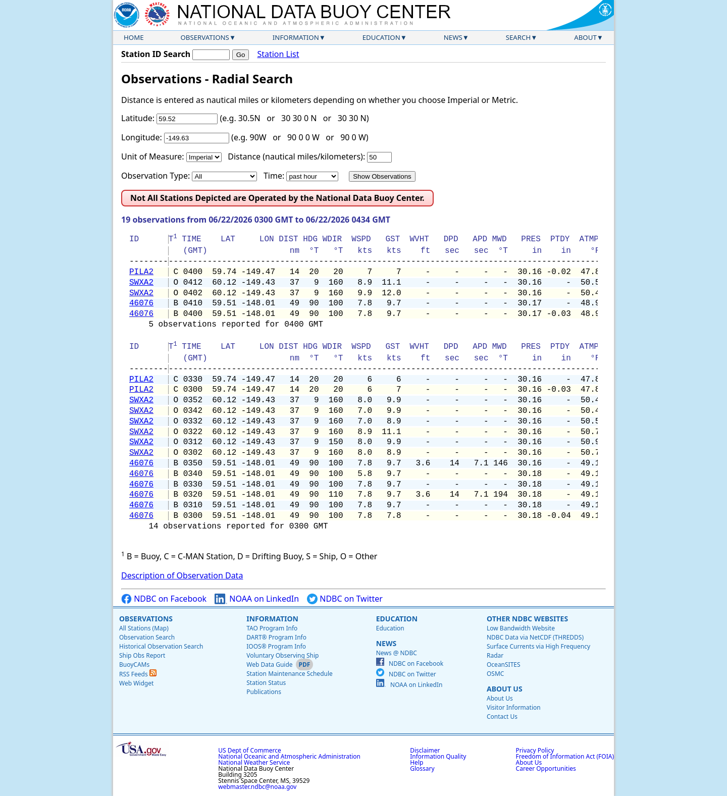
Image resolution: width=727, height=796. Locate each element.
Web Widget (136, 683)
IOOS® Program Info (276, 646)
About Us (505, 689)
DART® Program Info (276, 637)
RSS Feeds (138, 674)
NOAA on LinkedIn (257, 599)
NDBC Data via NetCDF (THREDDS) (535, 637)
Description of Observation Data (182, 575)
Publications (263, 691)
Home (134, 37)
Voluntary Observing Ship (282, 655)
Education (381, 37)
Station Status (266, 682)
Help (416, 762)
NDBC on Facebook (163, 599)
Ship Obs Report (142, 655)
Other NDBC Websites (527, 618)
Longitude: (141, 137)
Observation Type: (155, 175)
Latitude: (137, 118)
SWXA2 (141, 282)
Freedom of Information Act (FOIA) (565, 756)
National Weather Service (254, 762)
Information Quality (438, 756)
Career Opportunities (546, 768)
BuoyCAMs (134, 664)
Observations (204, 37)
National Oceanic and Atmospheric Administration (289, 756)
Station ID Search (155, 54)
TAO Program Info (271, 628)
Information (296, 37)
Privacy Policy (535, 750)
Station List (278, 54)
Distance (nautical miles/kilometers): (296, 156)
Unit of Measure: (152, 156)
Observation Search (147, 637)
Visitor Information (514, 707)
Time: (274, 175)
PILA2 (141, 272)
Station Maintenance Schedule (289, 673)
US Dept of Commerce (249, 750)
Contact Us (502, 716)
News (453, 37)
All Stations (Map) (144, 628)
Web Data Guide (269, 664)
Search (518, 37)
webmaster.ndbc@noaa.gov (257, 786)
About (585, 37)
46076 (141, 303)
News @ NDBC (396, 653)
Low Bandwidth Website (521, 628)
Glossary (422, 768)
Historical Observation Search (161, 646)
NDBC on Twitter (345, 599)
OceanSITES (504, 664)
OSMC (495, 673)
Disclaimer (425, 750)
